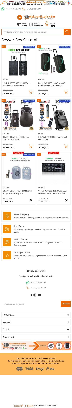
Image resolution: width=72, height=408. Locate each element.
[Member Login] (38, 23)
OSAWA (6, 133)
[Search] (36, 32)
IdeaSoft (18, 405)
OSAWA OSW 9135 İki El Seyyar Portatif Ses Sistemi (16, 138)
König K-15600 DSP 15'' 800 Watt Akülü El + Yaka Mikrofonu (16, 84)
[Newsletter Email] (36, 304)
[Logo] (39, 17)
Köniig (6, 79)
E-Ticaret (29, 406)
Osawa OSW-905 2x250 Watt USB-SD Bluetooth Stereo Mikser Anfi (52, 192)
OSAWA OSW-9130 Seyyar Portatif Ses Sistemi (52, 138)
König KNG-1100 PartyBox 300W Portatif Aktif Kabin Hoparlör (51, 84)
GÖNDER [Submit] (66, 303)
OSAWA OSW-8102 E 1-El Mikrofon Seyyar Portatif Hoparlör (17, 192)
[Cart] (50, 24)
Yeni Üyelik (38, 26)
